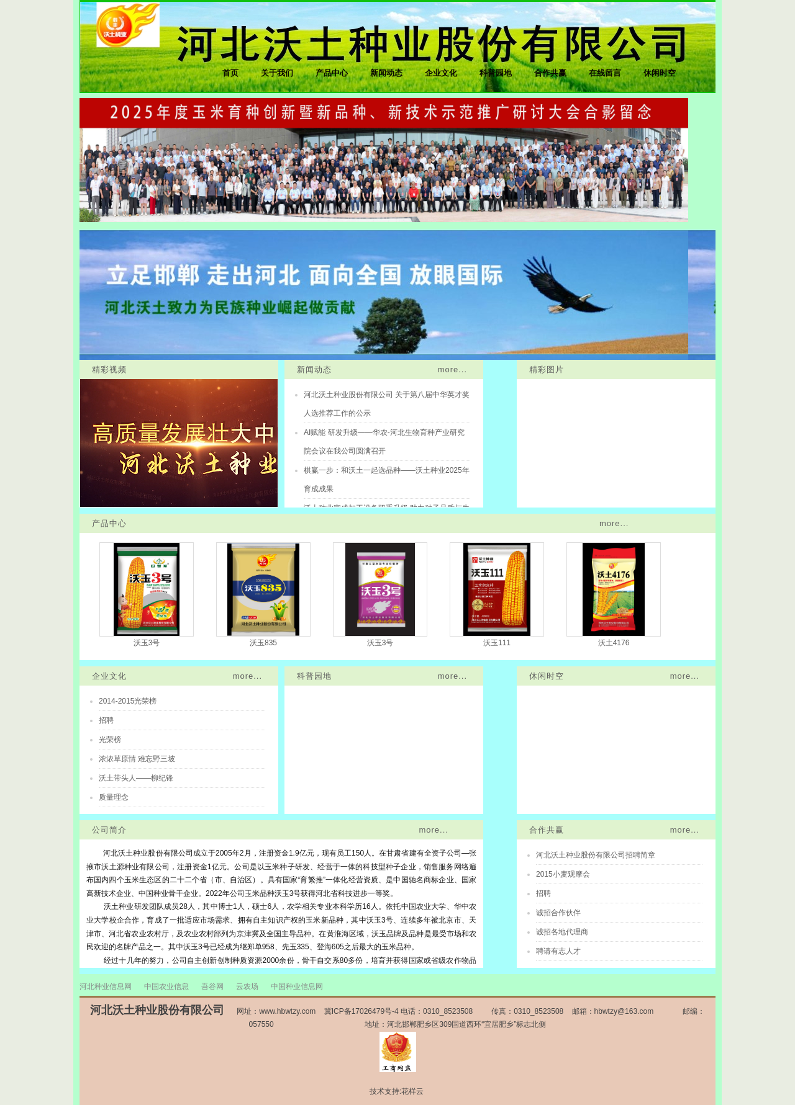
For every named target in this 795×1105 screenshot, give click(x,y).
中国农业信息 (166, 986)
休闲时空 (659, 73)
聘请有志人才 (558, 951)
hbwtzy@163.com (624, 1011)
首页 (230, 73)
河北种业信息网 (106, 986)
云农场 (247, 986)
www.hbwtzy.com (287, 1011)
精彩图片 (546, 369)
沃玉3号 (147, 642)
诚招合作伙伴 (558, 912)
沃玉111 (497, 642)
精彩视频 (109, 369)
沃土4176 (614, 642)
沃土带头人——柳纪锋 (136, 778)
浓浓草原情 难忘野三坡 (137, 758)
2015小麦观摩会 (563, 874)
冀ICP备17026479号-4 (361, 1011)
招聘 (106, 720)
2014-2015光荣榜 (128, 701)
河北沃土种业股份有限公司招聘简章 (595, 855)
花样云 (412, 1091)
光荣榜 (110, 739)
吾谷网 (212, 986)
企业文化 (441, 73)
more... (452, 369)
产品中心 (332, 73)
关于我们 (277, 73)
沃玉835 (263, 642)
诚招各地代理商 (562, 932)
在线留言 (605, 73)
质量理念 (114, 797)
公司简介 (109, 829)
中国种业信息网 (297, 986)
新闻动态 (386, 73)
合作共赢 (550, 73)
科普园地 (495, 73)
